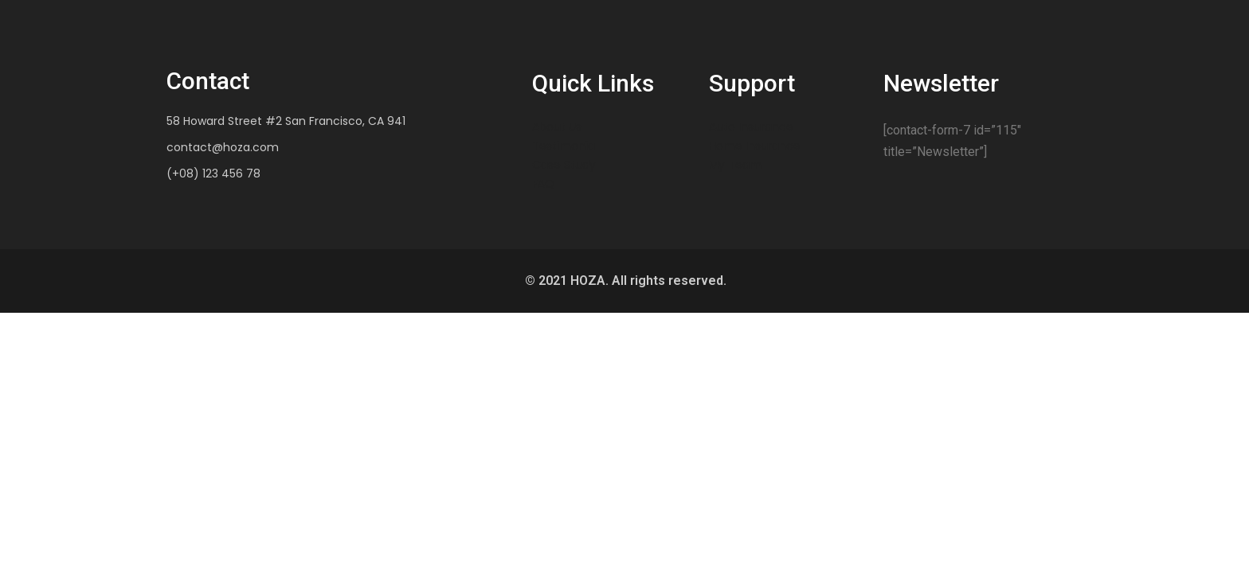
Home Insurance (755, 146)
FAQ (543, 184)
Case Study (564, 165)
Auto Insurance (751, 126)
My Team (735, 165)
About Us (556, 126)
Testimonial (564, 146)
